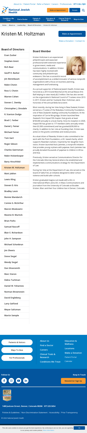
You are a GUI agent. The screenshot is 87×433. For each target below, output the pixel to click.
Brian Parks (10, 220)
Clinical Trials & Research (65, 19)
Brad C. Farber (11, 120)
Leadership (21, 25)
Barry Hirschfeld (12, 161)
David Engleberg (12, 297)
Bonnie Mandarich (13, 197)
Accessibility (54, 412)
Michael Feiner (11, 132)
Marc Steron (10, 274)
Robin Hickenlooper (14, 155)
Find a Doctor (22, 19)
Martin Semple (11, 315)
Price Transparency (69, 412)
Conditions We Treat (8, 19)
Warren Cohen (11, 96)
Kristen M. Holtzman (14, 167)
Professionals (66, 4)
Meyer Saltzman (12, 309)
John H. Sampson (12, 238)
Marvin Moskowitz (13, 209)
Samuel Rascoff (11, 226)
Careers (55, 4)
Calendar (68, 361)
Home (4, 25)
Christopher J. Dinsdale (15, 108)
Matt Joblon (10, 173)
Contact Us (80, 41)
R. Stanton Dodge (13, 114)
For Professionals (17, 358)
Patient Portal (29, 4)
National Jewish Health (15, 418)
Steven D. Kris (11, 185)
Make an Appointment (58, 10)
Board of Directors (34, 25)
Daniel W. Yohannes (14, 285)
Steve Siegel (10, 256)
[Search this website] (83, 10)
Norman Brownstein (14, 291)
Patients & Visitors (36, 19)
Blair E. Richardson (13, 232)
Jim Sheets (9, 250)
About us (12, 25)
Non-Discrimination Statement (34, 412)
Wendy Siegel (11, 262)
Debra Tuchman (12, 280)
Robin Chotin (10, 84)
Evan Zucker (10, 55)
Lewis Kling (10, 179)
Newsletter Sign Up (73, 381)
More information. (48, 430)
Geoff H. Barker (11, 73)
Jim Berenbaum (12, 78)
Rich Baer (9, 67)
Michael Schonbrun (13, 244)
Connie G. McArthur (14, 203)
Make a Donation (66, 41)
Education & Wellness (50, 19)
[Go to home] (15, 10)
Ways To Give (17, 350)
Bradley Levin (11, 191)
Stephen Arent (11, 61)
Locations (69, 348)
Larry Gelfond (11, 303)
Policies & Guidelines (11, 412)
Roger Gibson (10, 144)
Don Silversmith (12, 268)
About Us (18, 4)
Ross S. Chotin (11, 90)
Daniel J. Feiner (11, 126)
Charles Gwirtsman (13, 149)
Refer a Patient (43, 4)
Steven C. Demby (12, 102)
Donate (74, 10)
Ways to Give (78, 19)
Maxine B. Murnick (13, 214)
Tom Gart (9, 138)
